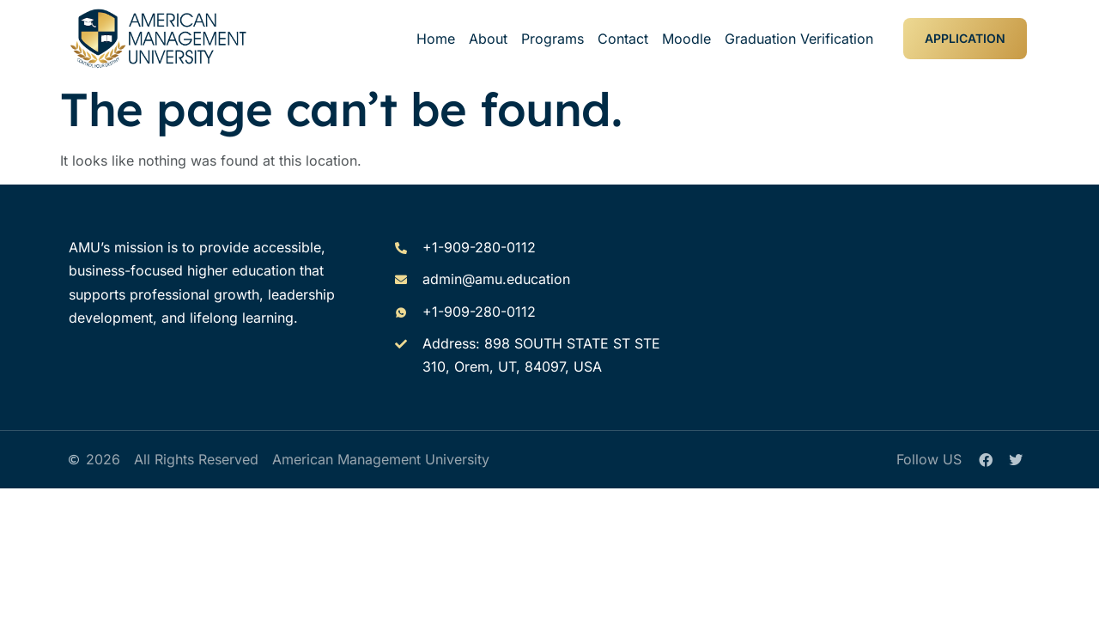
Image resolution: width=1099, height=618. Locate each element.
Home (435, 38)
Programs (552, 38)
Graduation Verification (799, 38)
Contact (623, 38)
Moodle (686, 38)
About (488, 38)
